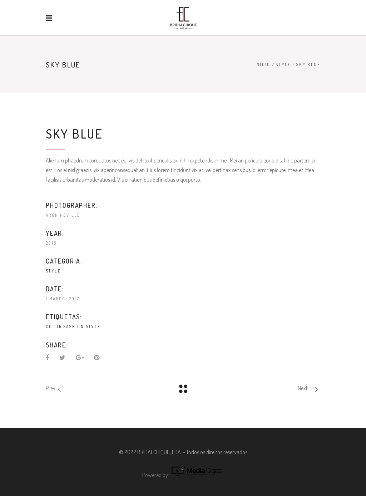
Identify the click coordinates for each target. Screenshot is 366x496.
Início (262, 64)
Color (54, 326)
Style (283, 64)
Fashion (73, 326)
